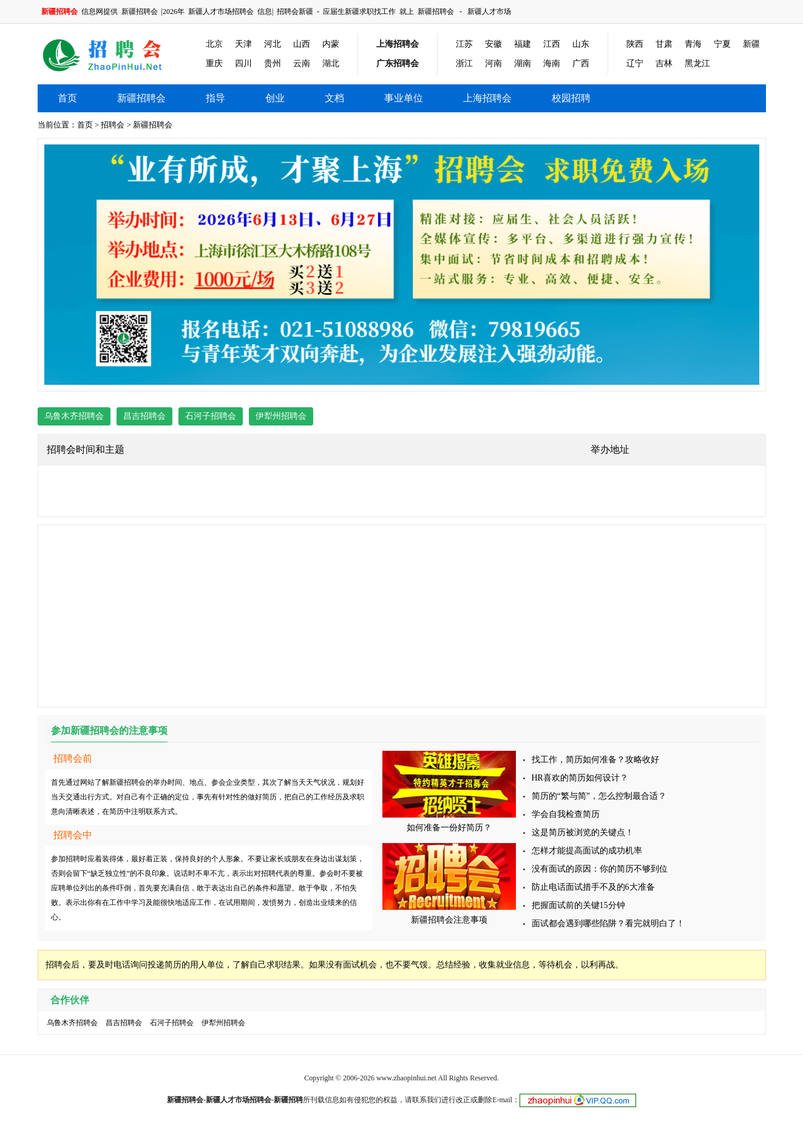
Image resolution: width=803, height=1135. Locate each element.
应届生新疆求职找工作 (359, 11)
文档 (334, 98)
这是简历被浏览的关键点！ (583, 832)
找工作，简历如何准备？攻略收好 (595, 759)
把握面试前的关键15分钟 (578, 905)
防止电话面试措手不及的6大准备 (593, 887)
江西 (551, 44)
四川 (243, 63)
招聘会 (112, 124)
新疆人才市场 (489, 11)
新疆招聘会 (139, 11)
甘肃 (664, 44)
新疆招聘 (288, 1100)
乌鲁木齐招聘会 (74, 416)
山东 (580, 44)
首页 (67, 98)
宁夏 (722, 44)
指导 (215, 98)
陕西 (634, 44)
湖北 (330, 63)
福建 (522, 44)
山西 (301, 44)
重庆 (214, 63)
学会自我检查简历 (566, 814)
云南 (301, 63)
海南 (551, 63)
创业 (275, 98)
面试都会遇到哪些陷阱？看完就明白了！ (608, 923)
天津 (243, 44)
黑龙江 (697, 63)
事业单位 (403, 98)
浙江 (464, 63)
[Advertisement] (401, 616)
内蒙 (330, 44)
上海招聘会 (397, 44)
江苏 (464, 44)
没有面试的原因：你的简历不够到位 (600, 868)
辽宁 (634, 63)
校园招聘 (571, 98)
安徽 (493, 44)
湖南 (522, 63)
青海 (693, 44)
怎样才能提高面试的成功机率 (587, 850)
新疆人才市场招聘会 (221, 11)
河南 (493, 63)
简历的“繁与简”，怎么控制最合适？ (599, 796)
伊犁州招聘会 (281, 416)
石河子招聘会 (210, 416)
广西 (580, 63)
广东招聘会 (397, 63)
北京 (214, 44)
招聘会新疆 (295, 11)
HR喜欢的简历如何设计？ (580, 777)
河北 (272, 44)
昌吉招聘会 (144, 416)
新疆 (751, 44)
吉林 (664, 63)
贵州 (272, 63)
